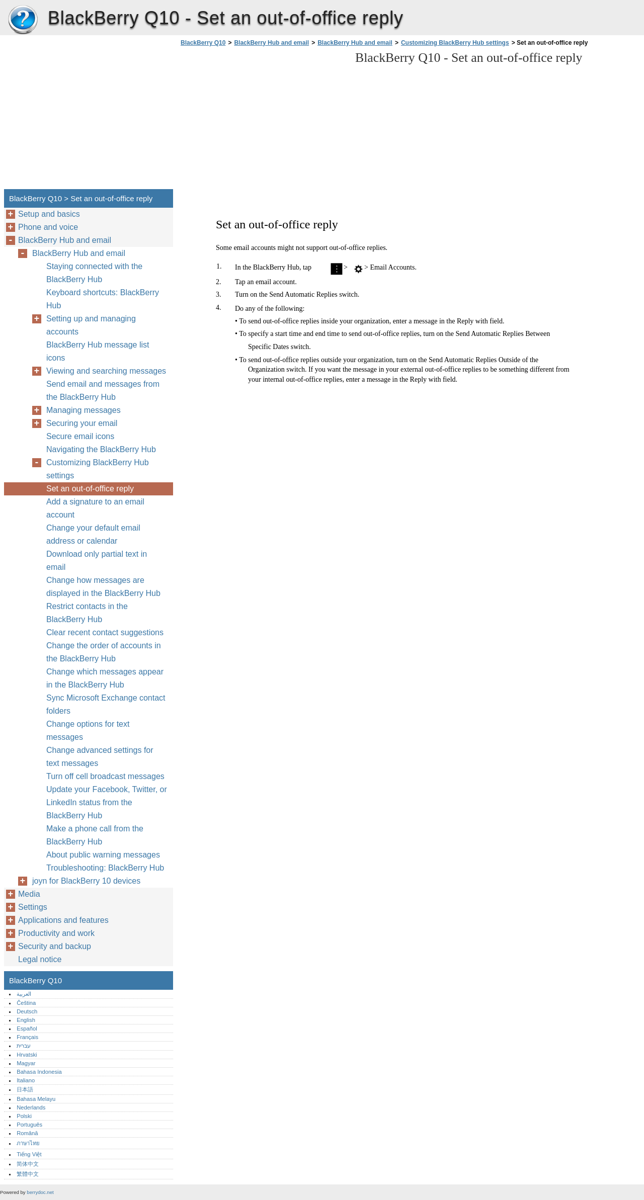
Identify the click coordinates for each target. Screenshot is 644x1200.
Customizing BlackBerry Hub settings (455, 42)
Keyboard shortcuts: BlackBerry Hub (102, 299)
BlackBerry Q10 (23, 20)
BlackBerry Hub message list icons (97, 351)
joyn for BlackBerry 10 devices (86, 881)
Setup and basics (49, 214)
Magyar (26, 1063)
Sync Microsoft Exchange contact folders (106, 704)
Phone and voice (48, 227)
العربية (24, 994)
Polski (24, 1116)
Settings (32, 907)
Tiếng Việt (29, 1154)
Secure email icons (80, 436)
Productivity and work (56, 933)
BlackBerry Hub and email (271, 42)
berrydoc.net (40, 1192)
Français (27, 1037)
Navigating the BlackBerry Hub (101, 449)
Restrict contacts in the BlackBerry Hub (87, 613)
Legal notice (39, 959)
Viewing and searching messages (106, 371)
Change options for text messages (87, 730)
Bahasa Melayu (36, 1099)
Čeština (26, 1003)
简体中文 (28, 1164)
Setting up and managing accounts (91, 325)
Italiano (26, 1080)
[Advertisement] (262, 120)
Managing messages (83, 410)
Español (27, 1028)
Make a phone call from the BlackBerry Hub (94, 835)
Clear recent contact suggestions (105, 632)
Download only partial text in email (96, 560)
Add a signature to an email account (95, 508)
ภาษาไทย (28, 1143)
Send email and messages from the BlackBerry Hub (102, 390)
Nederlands (31, 1107)
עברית (24, 1046)
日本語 (25, 1089)
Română (27, 1133)
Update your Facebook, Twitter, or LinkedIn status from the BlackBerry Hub (106, 802)
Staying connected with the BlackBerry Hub (94, 273)
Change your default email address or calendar (93, 534)
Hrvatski (27, 1055)
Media (29, 894)
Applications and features (63, 920)
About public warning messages (103, 854)
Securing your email (81, 423)
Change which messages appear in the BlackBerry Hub (105, 678)
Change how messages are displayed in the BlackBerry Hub (103, 586)
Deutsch (27, 1011)
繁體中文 (28, 1174)
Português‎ (29, 1125)
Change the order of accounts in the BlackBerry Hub (103, 652)
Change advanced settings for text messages (99, 756)
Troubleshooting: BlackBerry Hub (105, 868)
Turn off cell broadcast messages (105, 776)
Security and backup (54, 946)
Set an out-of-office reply (90, 488)
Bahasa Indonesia (39, 1072)
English (26, 1020)
